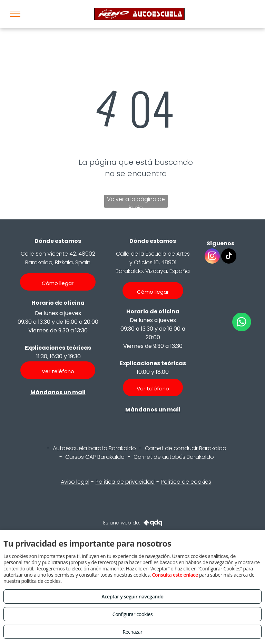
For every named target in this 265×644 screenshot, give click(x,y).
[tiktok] (228, 256)
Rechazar (132, 631)
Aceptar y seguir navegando (132, 596)
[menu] (15, 14)
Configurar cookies (132, 614)
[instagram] (212, 256)
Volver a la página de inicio (136, 201)
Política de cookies (186, 482)
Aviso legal (75, 482)
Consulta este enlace (175, 574)
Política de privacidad (125, 482)
